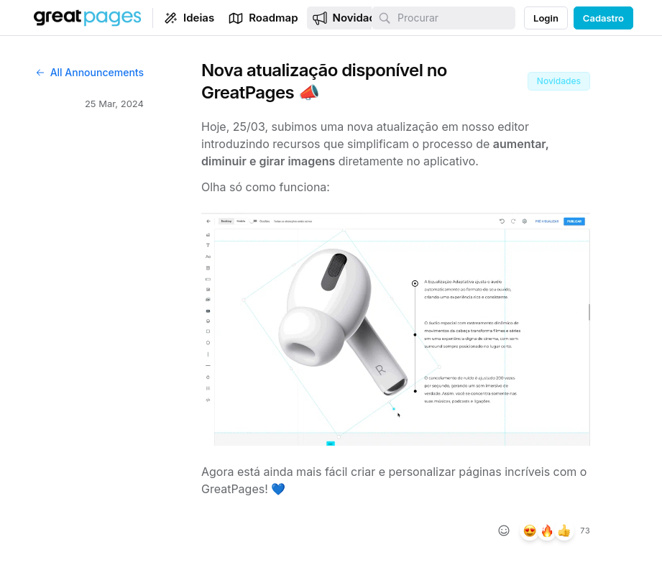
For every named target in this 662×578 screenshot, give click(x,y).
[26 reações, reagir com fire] (547, 530)
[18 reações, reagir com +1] (564, 530)
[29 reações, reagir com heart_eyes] (530, 530)
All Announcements (89, 72)
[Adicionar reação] (504, 530)
